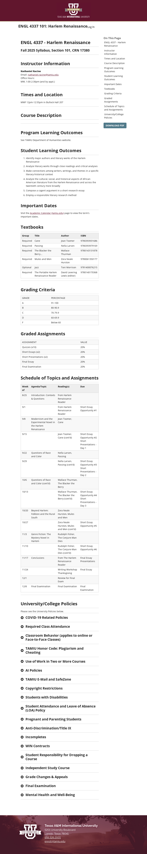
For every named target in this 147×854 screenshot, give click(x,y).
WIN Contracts (37, 746)
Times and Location (114, 58)
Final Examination (40, 786)
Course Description (114, 63)
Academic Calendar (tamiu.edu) (47, 213)
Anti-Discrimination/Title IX (48, 728)
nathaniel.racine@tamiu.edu (43, 74)
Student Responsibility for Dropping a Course (56, 757)
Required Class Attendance (47, 626)
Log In (91, 27)
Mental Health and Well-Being (50, 795)
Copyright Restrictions (44, 688)
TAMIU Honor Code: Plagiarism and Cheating (54, 650)
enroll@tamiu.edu (55, 841)
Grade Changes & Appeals (46, 777)
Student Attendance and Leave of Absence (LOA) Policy (60, 708)
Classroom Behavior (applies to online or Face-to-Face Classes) (58, 637)
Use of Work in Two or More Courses (55, 661)
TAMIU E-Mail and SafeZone (48, 679)
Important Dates (113, 84)
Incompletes (35, 737)
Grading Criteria (113, 93)
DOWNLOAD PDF (115, 125)
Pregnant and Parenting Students (53, 719)
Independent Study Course (47, 768)
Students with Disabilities (46, 697)
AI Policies (33, 670)
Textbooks (109, 88)
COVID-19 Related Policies (46, 617)
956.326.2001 (53, 837)
